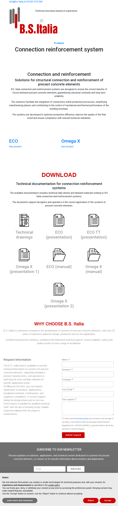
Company (67, 379)
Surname (66, 369)
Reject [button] (91, 500)
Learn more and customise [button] (20, 500)
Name (65, 359)
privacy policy (82, 418)
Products (59, 43)
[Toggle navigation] (41, 21)
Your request (68, 399)
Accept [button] (107, 500)
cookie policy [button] (54, 485)
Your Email (67, 389)
